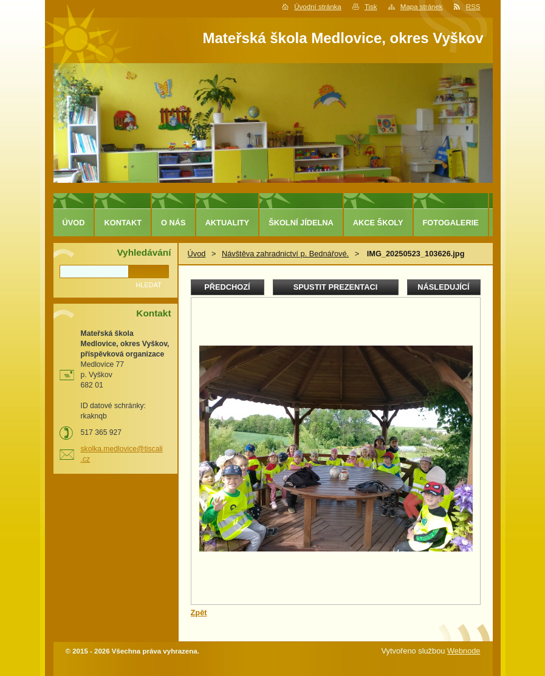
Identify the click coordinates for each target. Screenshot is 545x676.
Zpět (199, 612)
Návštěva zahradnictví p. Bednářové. (285, 253)
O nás (173, 222)
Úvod (197, 253)
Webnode (464, 650)
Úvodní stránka (317, 6)
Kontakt (123, 222)
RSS (473, 6)
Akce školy (378, 222)
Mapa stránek (421, 6)
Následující (443, 287)
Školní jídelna (301, 222)
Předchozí (227, 287)
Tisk (371, 6)
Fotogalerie (451, 222)
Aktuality (227, 222)
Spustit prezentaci (335, 287)
